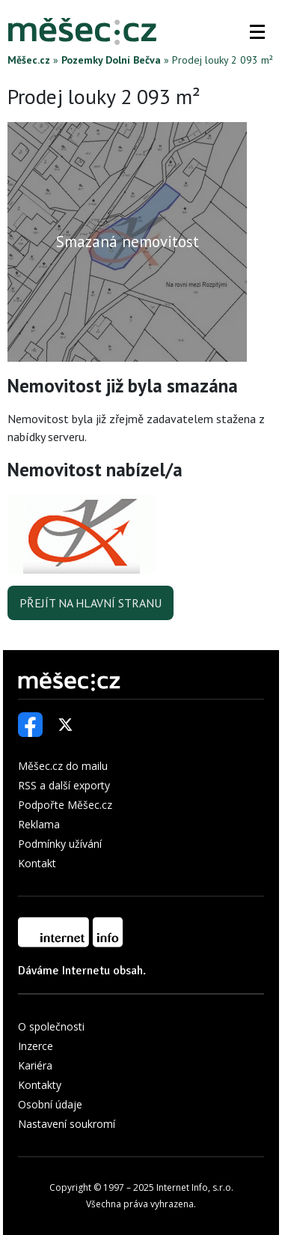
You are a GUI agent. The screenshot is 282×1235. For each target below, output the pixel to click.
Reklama (39, 824)
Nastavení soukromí (66, 1124)
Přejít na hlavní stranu (90, 602)
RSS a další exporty (64, 785)
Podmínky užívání (60, 844)
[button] (257, 31)
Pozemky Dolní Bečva (111, 60)
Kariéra (35, 1065)
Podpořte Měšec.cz (65, 805)
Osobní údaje (50, 1104)
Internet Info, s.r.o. (194, 1187)
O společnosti (51, 1026)
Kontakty (39, 1085)
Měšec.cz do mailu (63, 766)
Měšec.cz (28, 60)
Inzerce (35, 1046)
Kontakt (37, 863)
